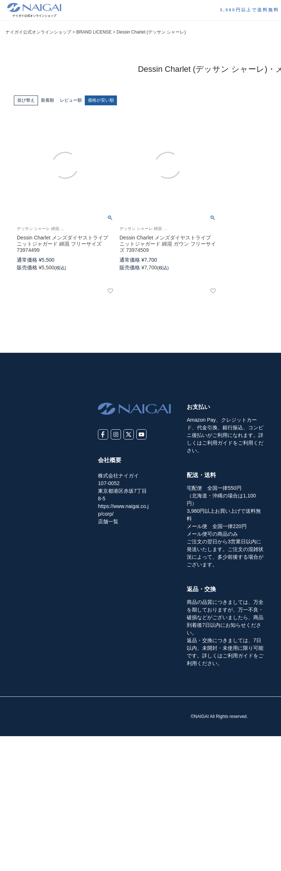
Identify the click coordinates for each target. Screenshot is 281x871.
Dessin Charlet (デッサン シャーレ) (151, 32)
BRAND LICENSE (94, 32)
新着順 (47, 100)
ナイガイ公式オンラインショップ (38, 32)
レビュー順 (71, 100)
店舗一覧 (108, 521)
